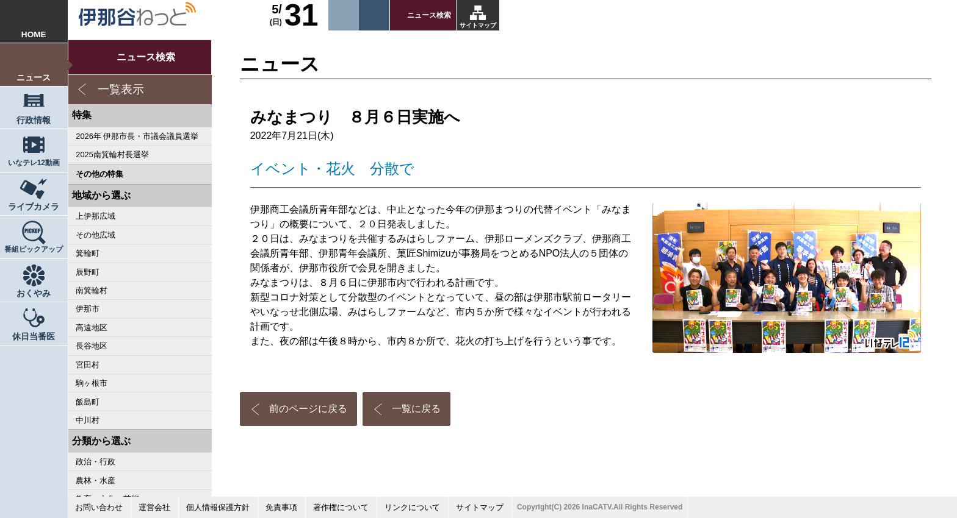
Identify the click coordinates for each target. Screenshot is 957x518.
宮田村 (87, 364)
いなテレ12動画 (34, 162)
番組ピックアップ (33, 249)
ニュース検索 (429, 15)
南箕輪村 (91, 290)
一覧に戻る (416, 408)
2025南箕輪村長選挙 (112, 154)
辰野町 (87, 272)
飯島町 (87, 401)
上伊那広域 (95, 216)
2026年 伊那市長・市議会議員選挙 (137, 136)
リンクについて (412, 507)
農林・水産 (95, 480)
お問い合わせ (99, 507)
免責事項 (281, 507)
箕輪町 (87, 253)
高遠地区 (91, 327)
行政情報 (33, 120)
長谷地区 (91, 345)
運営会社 (154, 507)
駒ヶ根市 (91, 383)
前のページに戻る (308, 408)
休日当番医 (33, 336)
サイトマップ (478, 25)
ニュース (33, 77)
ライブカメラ (33, 206)
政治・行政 (95, 461)
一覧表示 (121, 89)
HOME (33, 34)
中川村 (87, 420)
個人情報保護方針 (218, 507)
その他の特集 (99, 174)
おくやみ (33, 293)
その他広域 (95, 234)
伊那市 (87, 308)
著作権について (341, 507)
